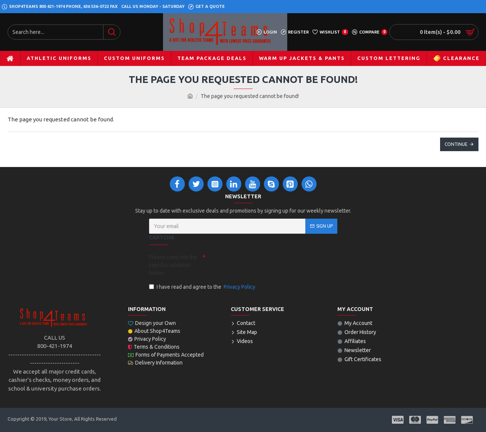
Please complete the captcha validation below (173, 265)
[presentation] (258, 264)
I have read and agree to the (202, 287)
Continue (456, 144)
